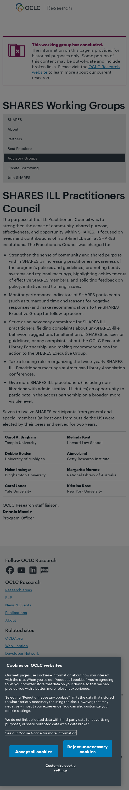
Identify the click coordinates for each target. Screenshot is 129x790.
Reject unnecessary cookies (87, 748)
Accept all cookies (33, 751)
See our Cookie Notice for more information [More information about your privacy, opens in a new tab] (40, 732)
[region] (60, 721)
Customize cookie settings (61, 767)
